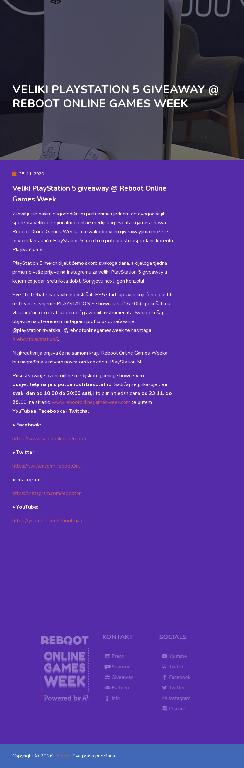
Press (116, 656)
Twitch (174, 667)
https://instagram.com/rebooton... (48, 493)
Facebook (178, 677)
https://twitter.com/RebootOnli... (48, 465)
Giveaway (120, 677)
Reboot (62, 755)
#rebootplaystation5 (35, 339)
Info (114, 698)
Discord (175, 709)
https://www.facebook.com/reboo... (50, 438)
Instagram (178, 698)
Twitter (175, 688)
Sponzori (119, 667)
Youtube (176, 656)
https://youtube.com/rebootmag (47, 520)
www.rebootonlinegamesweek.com (91, 402)
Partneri (118, 688)
